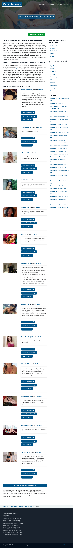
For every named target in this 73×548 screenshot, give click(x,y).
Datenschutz (66, 545)
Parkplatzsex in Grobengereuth (59, 171)
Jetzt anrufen (27, 120)
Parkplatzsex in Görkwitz (59, 143)
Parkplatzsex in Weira (58, 178)
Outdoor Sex (53, 45)
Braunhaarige (54, 77)
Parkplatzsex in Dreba (58, 111)
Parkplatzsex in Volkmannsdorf (59, 99)
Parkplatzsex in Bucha (58, 124)
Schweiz (66, 4)
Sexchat (52, 48)
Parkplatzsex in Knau (57, 103)
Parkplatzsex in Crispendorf (59, 121)
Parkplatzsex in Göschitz (59, 157)
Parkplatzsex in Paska (58, 202)
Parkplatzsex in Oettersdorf (58, 136)
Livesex (52, 53)
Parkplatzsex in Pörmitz (58, 114)
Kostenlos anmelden (36, 34)
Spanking (52, 82)
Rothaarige (53, 91)
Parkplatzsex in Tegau (58, 167)
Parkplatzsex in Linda (58, 140)
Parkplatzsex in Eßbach (58, 175)
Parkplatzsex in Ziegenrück (58, 182)
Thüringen (20, 506)
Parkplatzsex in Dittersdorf (59, 117)
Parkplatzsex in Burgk (58, 189)
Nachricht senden (28, 112)
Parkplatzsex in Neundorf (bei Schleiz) (58, 107)
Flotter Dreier (54, 51)
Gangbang (53, 71)
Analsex (52, 74)
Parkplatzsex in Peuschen (59, 186)
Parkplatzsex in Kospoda (59, 205)
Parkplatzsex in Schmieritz (59, 196)
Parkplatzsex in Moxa (58, 199)
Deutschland (50, 4)
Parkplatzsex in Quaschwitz (58, 161)
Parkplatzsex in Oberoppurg (59, 193)
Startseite (42, 4)
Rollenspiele (53, 85)
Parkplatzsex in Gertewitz (59, 207)
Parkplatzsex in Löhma (58, 148)
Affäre (52, 56)
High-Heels (53, 66)
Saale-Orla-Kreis (29, 506)
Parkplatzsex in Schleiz (58, 151)
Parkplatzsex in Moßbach (59, 154)
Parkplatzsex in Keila (58, 165)
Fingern (52, 68)
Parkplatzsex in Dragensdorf (59, 129)
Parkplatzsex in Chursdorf (59, 146)
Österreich (59, 4)
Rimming (52, 88)
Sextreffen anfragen (29, 116)
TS (51, 80)
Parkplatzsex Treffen (14, 69)
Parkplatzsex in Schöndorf (59, 132)
